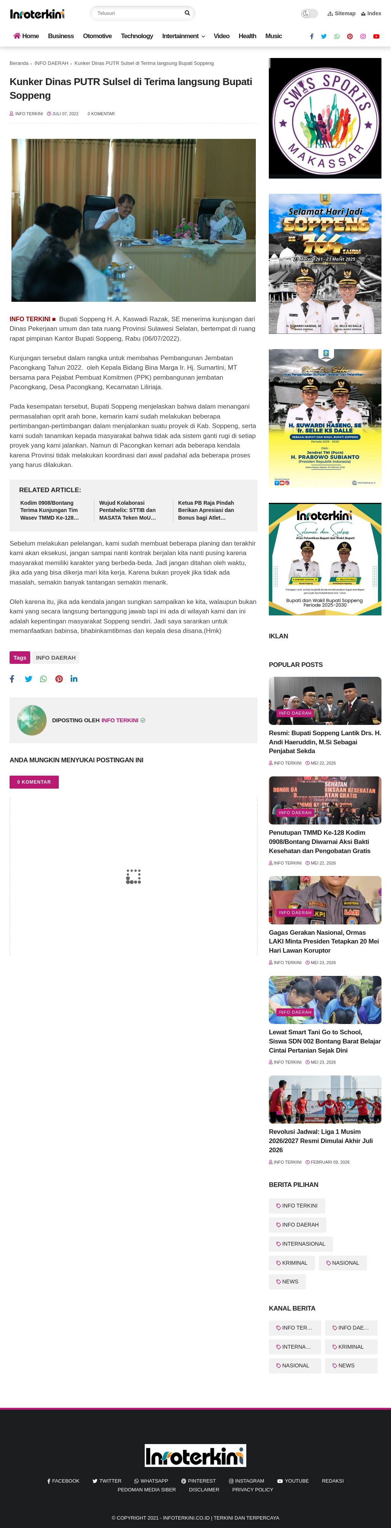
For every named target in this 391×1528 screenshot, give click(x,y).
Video (221, 36)
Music (273, 36)
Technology (137, 36)
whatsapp (154, 1481)
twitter (110, 1481)
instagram (249, 1481)
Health (247, 36)
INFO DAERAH (51, 63)
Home (26, 36)
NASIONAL (345, 1263)
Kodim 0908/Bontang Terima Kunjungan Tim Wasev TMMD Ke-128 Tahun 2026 (49, 511)
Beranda (19, 63)
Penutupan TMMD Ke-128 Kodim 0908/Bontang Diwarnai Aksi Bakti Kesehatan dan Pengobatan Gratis (319, 842)
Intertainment (180, 36)
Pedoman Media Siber (147, 1490)
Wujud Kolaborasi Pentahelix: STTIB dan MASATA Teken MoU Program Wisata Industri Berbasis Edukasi (130, 511)
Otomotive (97, 36)
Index (371, 13)
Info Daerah (295, 713)
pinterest (202, 1481)
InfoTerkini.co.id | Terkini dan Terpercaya (221, 1518)
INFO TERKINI (299, 1206)
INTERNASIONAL (303, 1244)
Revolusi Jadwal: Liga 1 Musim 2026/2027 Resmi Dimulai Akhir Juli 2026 (321, 1141)
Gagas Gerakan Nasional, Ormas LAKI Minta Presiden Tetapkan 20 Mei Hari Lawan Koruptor (324, 942)
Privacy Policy (253, 1490)
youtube (297, 1481)
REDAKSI (333, 1481)
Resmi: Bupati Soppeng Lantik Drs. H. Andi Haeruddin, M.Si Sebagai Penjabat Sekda (325, 742)
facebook (66, 1481)
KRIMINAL (294, 1263)
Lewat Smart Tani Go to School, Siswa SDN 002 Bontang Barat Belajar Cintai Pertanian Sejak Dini (325, 1041)
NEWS (290, 1281)
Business (61, 36)
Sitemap (341, 13)
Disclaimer (204, 1490)
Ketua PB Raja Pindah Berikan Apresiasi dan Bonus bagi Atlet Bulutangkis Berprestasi (209, 511)
